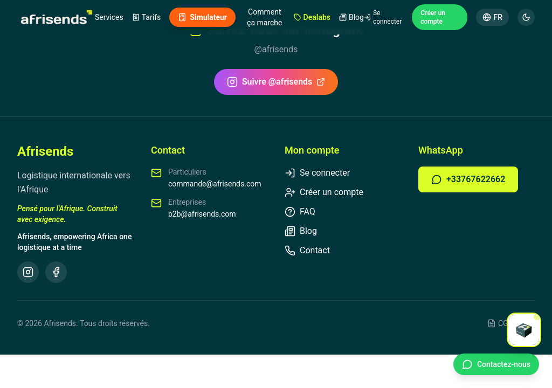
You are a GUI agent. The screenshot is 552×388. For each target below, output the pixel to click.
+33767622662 (468, 179)
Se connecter (383, 17)
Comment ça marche (264, 17)
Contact (307, 250)
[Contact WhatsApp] (496, 364)
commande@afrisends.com (214, 183)
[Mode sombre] (526, 17)
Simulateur (202, 17)
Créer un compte (432, 17)
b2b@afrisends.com (202, 214)
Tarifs (146, 17)
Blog (351, 17)
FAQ (300, 211)
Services (109, 17)
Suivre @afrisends (276, 82)
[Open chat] (524, 330)
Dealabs (312, 17)
